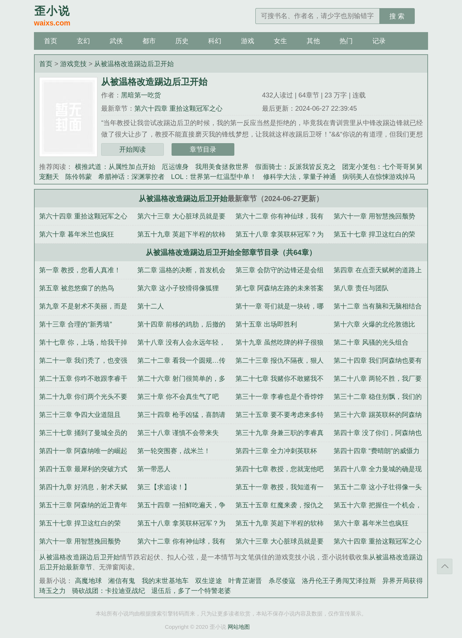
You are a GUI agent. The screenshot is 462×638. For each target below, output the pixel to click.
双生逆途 (208, 580)
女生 (280, 41)
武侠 (116, 41)
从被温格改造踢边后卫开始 (134, 64)
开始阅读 (132, 149)
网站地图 (239, 627)
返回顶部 (444, 566)
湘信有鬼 (121, 580)
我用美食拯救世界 (222, 166)
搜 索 (396, 16)
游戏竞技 (73, 64)
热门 (346, 41)
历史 (182, 41)
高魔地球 (88, 580)
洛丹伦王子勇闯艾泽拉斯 (339, 580)
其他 (313, 41)
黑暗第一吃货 (141, 95)
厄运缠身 (175, 166)
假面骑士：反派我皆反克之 (295, 166)
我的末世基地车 (165, 580)
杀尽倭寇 (282, 580)
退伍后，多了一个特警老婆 (191, 590)
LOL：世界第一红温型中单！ (213, 176)
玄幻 (83, 41)
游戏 (247, 41)
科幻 (214, 41)
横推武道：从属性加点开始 (115, 166)
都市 (149, 41)
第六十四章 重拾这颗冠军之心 (178, 108)
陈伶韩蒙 (78, 176)
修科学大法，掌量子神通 (299, 176)
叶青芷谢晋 (245, 580)
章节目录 (203, 149)
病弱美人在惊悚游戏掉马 (379, 176)
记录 (379, 41)
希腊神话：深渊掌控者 (131, 176)
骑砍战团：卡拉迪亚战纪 (108, 590)
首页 (50, 41)
